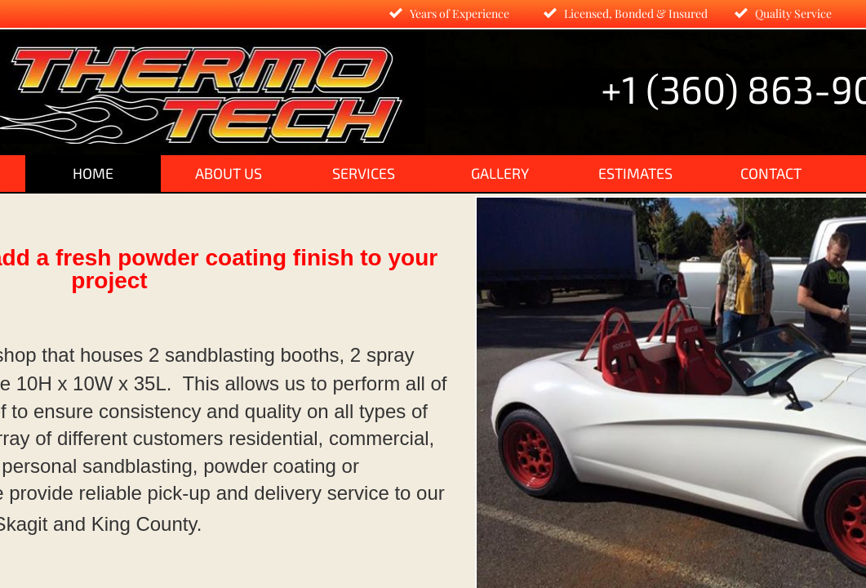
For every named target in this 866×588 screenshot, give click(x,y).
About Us (228, 173)
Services (363, 173)
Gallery (500, 173)
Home (93, 173)
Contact (771, 173)
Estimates (635, 173)
